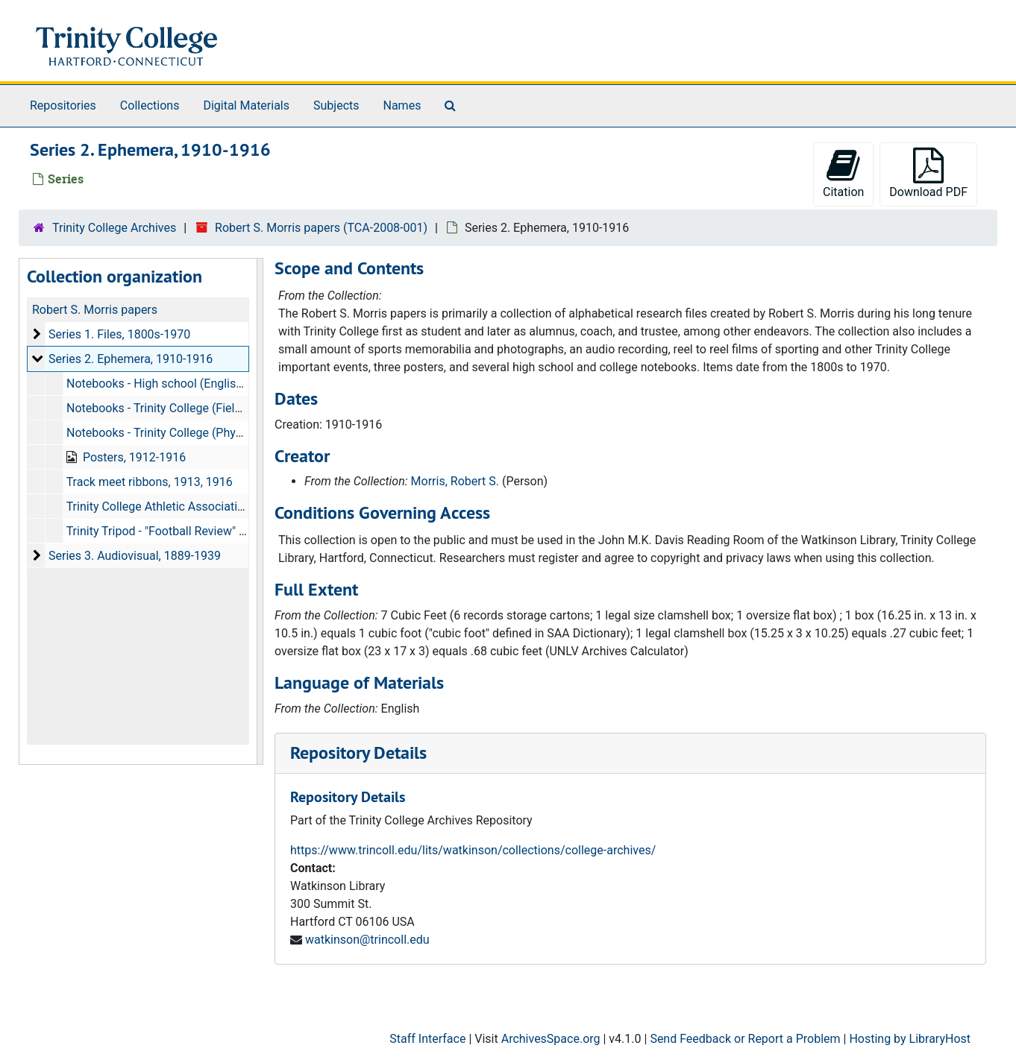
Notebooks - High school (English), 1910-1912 (187, 383)
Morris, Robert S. (455, 481)
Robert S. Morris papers (94, 310)
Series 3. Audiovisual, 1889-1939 (134, 556)
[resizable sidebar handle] (260, 511)
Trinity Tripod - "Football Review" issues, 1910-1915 (201, 531)
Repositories (63, 105)
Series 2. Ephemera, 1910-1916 (130, 359)
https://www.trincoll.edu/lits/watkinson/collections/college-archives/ (473, 850)
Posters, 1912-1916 (134, 457)
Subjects (336, 105)
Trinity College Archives (114, 228)
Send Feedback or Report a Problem (745, 1039)
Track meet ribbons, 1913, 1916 (149, 482)
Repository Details (358, 752)
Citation (843, 173)
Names (402, 105)
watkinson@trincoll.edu (367, 940)
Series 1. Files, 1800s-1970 (119, 334)
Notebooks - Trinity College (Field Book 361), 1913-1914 (213, 408)
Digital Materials (246, 105)
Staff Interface (427, 1039)
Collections (150, 105)
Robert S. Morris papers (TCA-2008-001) (321, 228)
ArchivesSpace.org (550, 1039)
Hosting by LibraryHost (909, 1039)
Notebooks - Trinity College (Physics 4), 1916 (184, 433)
